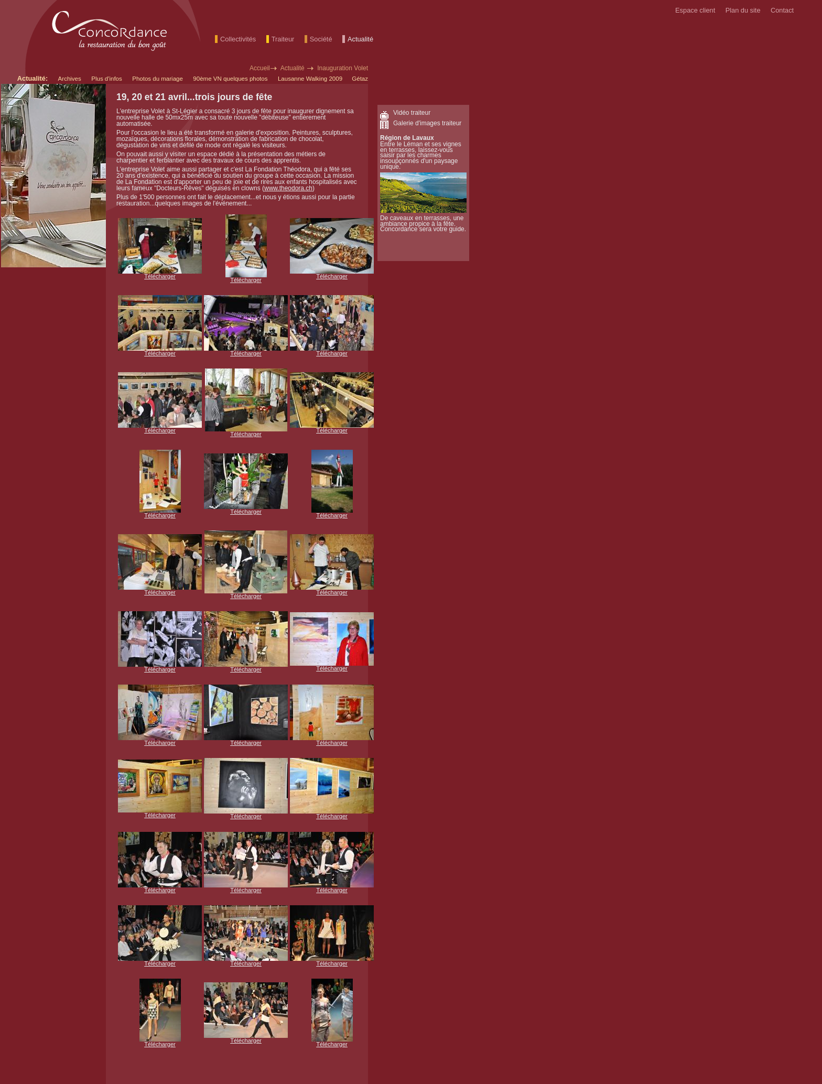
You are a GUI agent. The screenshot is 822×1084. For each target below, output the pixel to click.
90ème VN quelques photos (230, 78)
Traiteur (283, 39)
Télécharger (160, 276)
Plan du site (743, 10)
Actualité (360, 39)
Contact (782, 10)
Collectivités (238, 39)
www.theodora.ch (288, 188)
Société (321, 39)
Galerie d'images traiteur (427, 123)
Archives (69, 78)
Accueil (260, 68)
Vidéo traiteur (411, 112)
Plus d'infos (106, 78)
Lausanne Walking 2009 (311, 78)
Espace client (695, 10)
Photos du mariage (157, 78)
